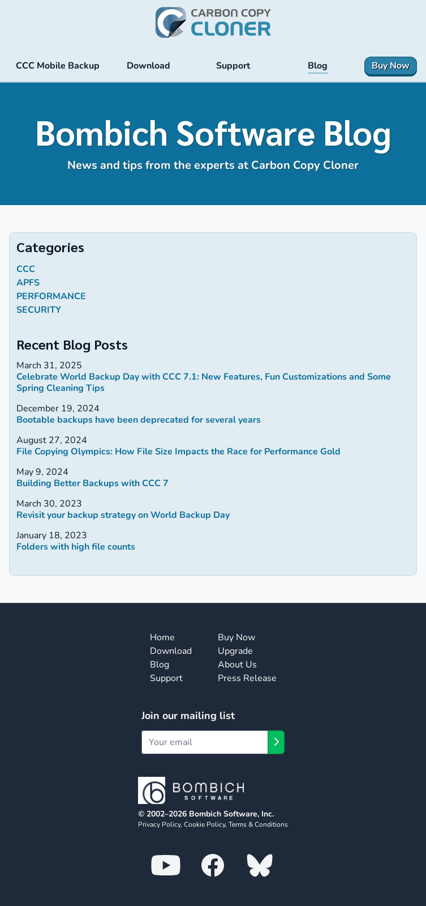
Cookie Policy (204, 824)
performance (51, 296)
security (38, 310)
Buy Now (236, 637)
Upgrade (235, 651)
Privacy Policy (159, 824)
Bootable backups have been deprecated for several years (138, 420)
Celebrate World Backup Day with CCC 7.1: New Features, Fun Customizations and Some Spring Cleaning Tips (203, 382)
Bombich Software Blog (213, 131)
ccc (25, 269)
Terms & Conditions (258, 824)
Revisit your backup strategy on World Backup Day (123, 515)
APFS (28, 283)
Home (162, 637)
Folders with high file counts (75, 547)
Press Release (247, 678)
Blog (159, 664)
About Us (237, 664)
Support (166, 678)
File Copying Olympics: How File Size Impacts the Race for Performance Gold (178, 451)
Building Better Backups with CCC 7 (92, 483)
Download (171, 651)
